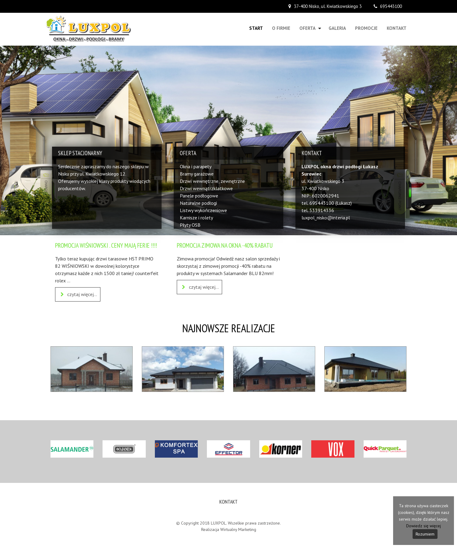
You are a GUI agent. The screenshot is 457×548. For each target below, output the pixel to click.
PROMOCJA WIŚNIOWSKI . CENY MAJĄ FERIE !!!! (106, 245)
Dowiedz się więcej (423, 526)
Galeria (337, 28)
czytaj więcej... (77, 294)
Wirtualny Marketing (238, 529)
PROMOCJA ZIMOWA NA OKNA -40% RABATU (225, 245)
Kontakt (396, 28)
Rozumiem (425, 534)
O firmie (281, 28)
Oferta (307, 28)
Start (256, 28)
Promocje (366, 28)
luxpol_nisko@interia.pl (326, 218)
